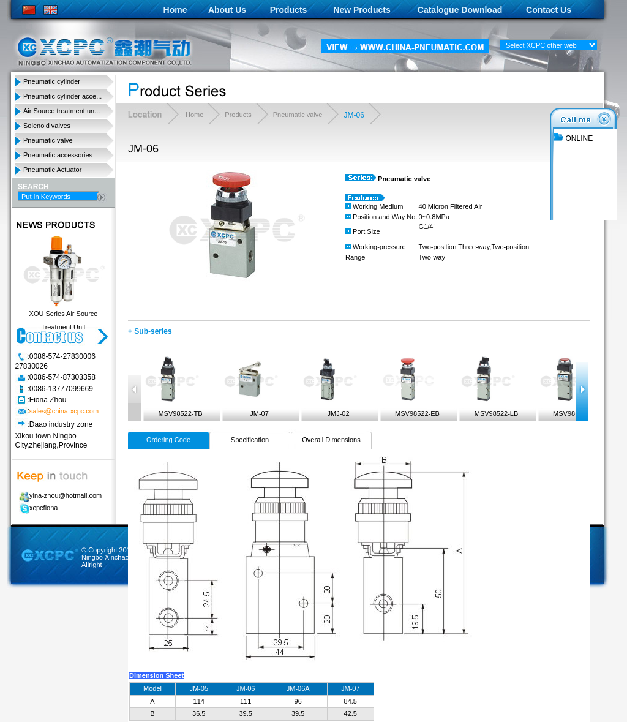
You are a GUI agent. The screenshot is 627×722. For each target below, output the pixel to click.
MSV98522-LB (487, 386)
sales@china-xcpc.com (64, 411)
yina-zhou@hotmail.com (58, 495)
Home (175, 10)
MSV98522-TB (172, 386)
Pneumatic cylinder (51, 81)
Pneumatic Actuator (52, 169)
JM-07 (250, 386)
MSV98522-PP (567, 386)
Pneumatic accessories (57, 155)
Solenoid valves (46, 125)
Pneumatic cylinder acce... (62, 96)
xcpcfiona (36, 507)
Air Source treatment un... (61, 111)
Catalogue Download (460, 10)
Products (288, 10)
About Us (227, 10)
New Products (361, 10)
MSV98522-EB (409, 386)
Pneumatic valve (48, 140)
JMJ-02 (329, 386)
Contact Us (548, 10)
